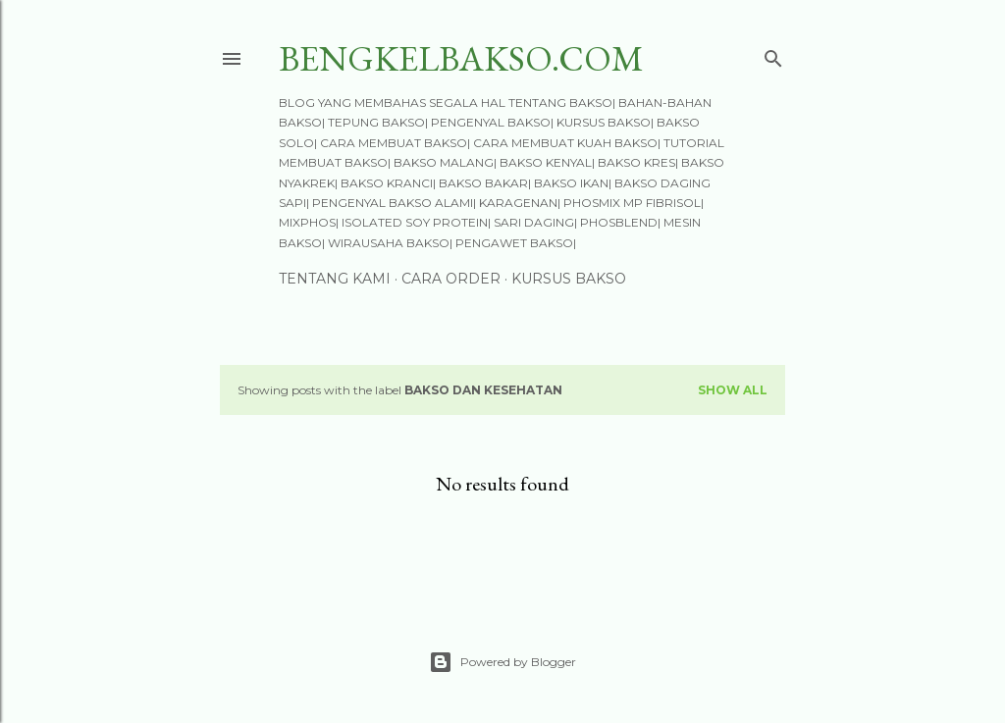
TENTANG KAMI (335, 278)
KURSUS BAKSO (568, 278)
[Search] (773, 54)
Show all (732, 390)
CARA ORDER (451, 278)
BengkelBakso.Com (461, 58)
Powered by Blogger (502, 662)
